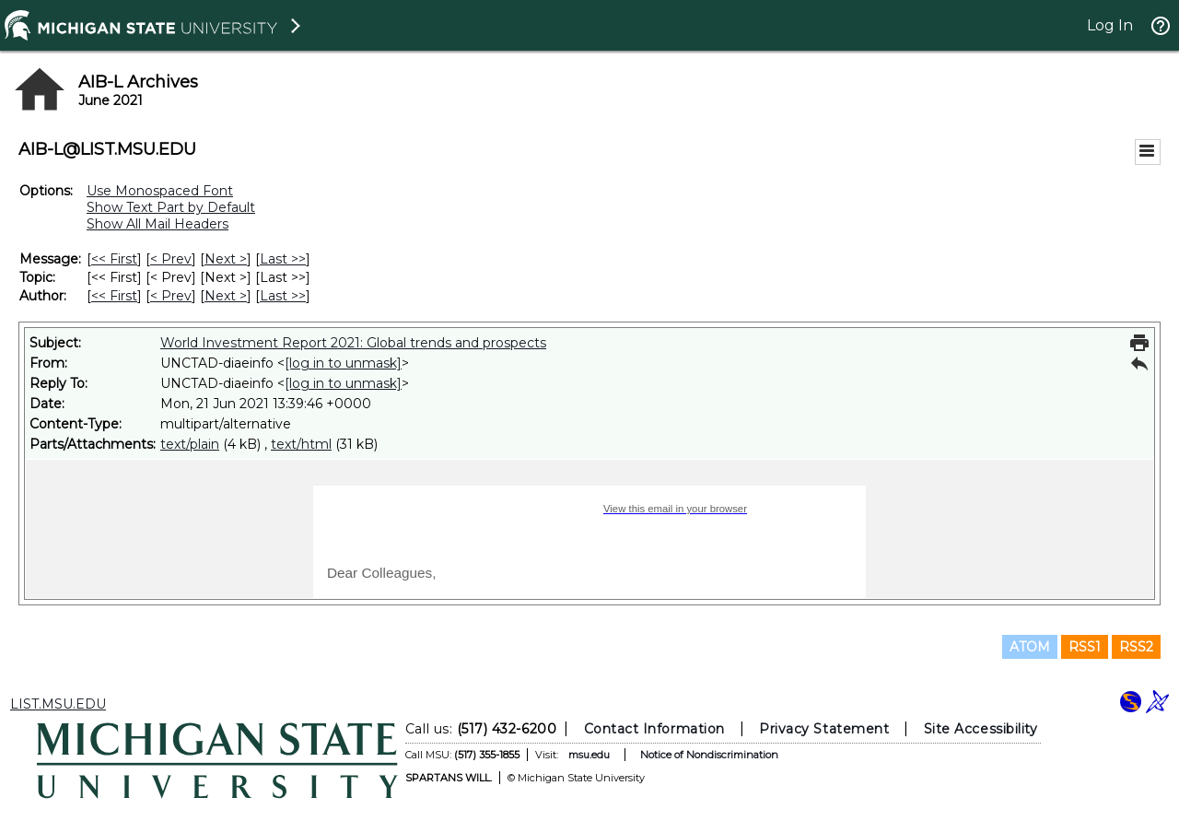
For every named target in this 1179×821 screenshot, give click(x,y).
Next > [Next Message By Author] (225, 295)
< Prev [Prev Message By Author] (171, 295)
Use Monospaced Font (160, 190)
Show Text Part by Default (171, 207)
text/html (301, 444)
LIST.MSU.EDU (58, 704)
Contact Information (654, 729)
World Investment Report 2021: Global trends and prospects (353, 342)
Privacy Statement (824, 729)
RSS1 (1084, 647)
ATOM (1030, 647)
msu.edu (589, 754)
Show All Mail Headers (157, 224)
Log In (1110, 25)
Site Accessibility (981, 729)
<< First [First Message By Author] (114, 295)
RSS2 (1136, 647)
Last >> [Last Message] (283, 259)
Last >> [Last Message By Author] (283, 295)
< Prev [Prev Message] (171, 259)
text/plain (189, 444)
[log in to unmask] (343, 363)
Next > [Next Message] (225, 259)
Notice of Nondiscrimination (709, 754)
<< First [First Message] (114, 259)
